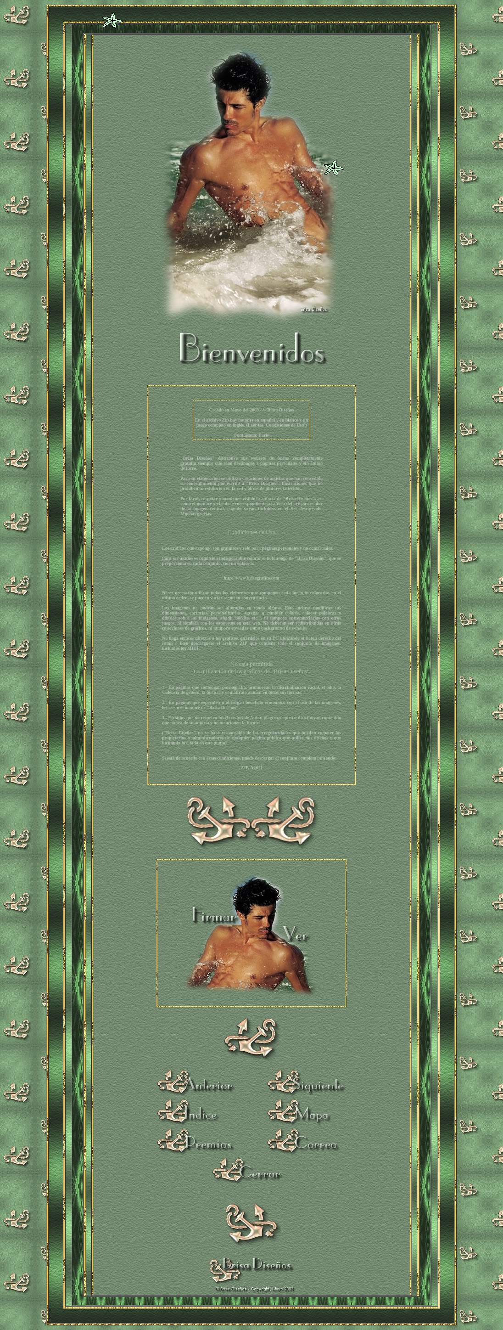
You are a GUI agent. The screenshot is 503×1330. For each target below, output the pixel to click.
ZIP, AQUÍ (251, 767)
